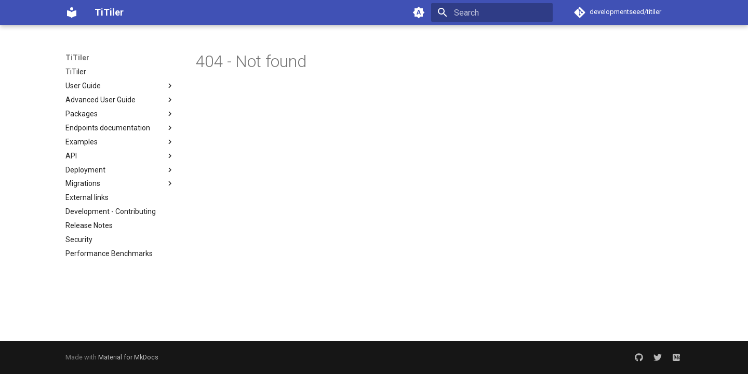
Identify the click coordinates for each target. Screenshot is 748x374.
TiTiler (77, 58)
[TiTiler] (71, 12)
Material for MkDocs (128, 357)
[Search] (492, 12)
